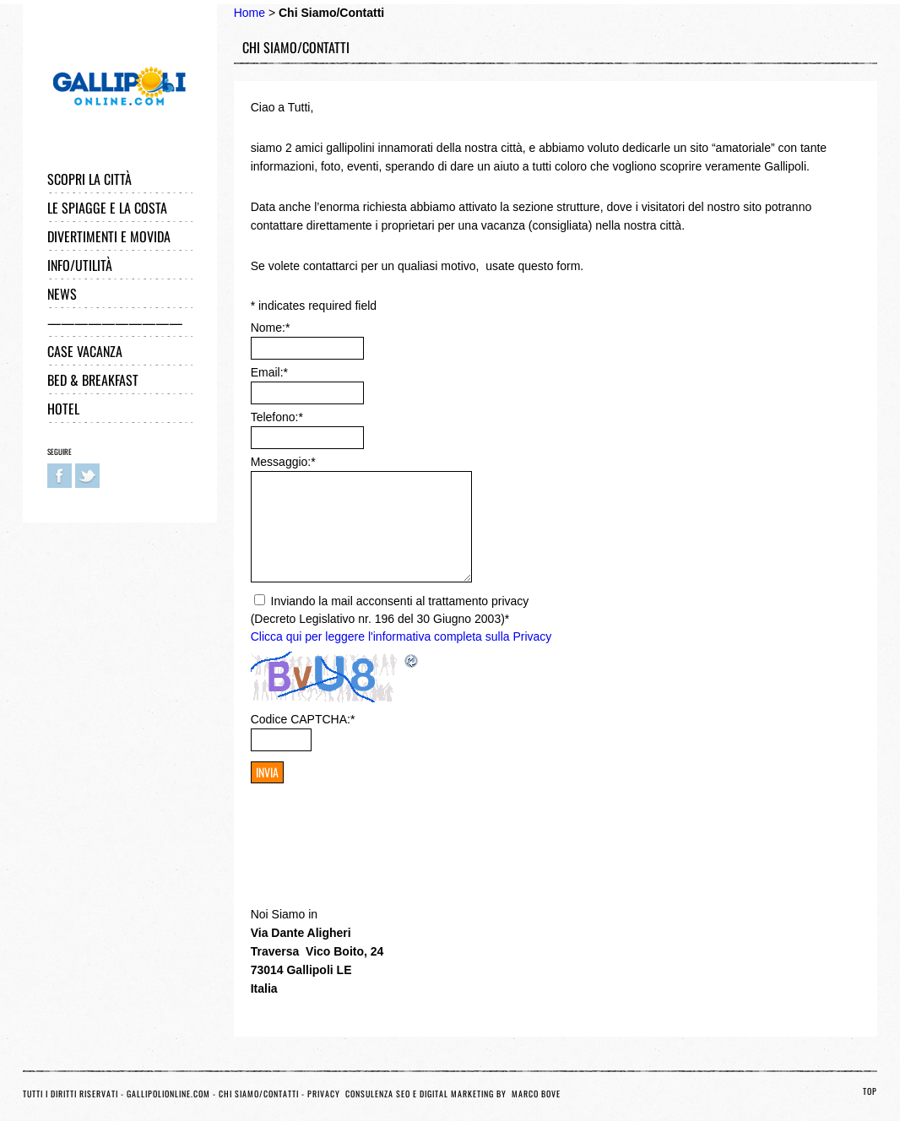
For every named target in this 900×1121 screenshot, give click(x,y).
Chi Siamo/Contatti (259, 1093)
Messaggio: (283, 461)
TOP (870, 1091)
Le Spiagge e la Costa (107, 208)
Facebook (59, 475)
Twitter (87, 475)
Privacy (325, 1093)
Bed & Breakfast (92, 380)
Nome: (270, 327)
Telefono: (277, 417)
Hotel (63, 408)
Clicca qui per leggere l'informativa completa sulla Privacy (401, 636)
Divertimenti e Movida (109, 236)
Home (249, 12)
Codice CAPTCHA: (303, 719)
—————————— (114, 322)
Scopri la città (89, 179)
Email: (269, 372)
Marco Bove (536, 1093)
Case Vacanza (84, 351)
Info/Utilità (79, 265)
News (62, 294)
